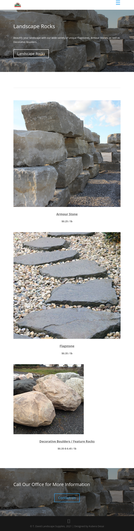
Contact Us (67, 492)
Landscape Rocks (31, 53)
